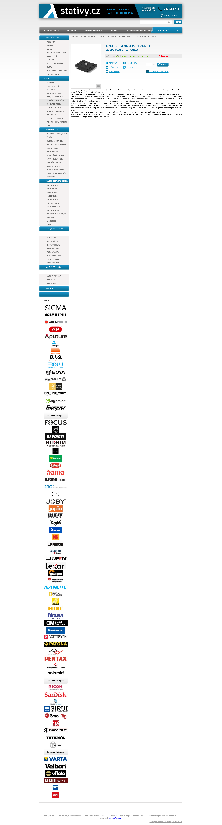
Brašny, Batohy (52, 38)
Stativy (79, 36)
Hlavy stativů (53, 86)
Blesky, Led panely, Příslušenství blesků (56, 143)
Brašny (50, 45)
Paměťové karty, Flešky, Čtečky (57, 135)
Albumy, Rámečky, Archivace (50, 269)
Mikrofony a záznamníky (52, 150)
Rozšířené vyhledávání (170, 22)
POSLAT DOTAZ (132, 63)
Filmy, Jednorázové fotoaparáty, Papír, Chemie (51, 231)
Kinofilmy (51, 238)
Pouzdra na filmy (55, 255)
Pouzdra (51, 42)
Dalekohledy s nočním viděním (57, 215)
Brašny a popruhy (55, 97)
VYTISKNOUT (131, 67)
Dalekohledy (52, 185)
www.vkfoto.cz (115, 818)
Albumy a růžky (54, 276)
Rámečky (51, 279)
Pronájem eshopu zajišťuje (160, 822)
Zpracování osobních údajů (140, 30)
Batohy (50, 49)
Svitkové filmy (54, 241)
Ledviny (50, 60)
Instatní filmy (53, 245)
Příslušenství (53, 74)
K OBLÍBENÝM (114, 72)
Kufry (49, 67)
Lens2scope (52, 221)
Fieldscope (52, 192)
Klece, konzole (54, 107)
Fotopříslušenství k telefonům (56, 175)
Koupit (164, 64)
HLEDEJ (178, 22)
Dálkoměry (52, 189)
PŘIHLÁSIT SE (162, 30)
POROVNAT (113, 63)
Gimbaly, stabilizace (56, 118)
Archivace (51, 283)
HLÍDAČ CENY (114, 67)
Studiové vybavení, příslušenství (55, 113)
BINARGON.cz (177, 822)
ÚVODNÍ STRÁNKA (51, 30)
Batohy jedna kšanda (56, 52)
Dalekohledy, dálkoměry (57, 181)
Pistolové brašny (55, 63)
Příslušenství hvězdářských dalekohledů (53, 206)
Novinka (49, 288)
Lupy (49, 224)
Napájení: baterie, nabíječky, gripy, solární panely (55, 162)
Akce (47, 294)
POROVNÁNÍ (72, 30)
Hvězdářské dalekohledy (52, 198)
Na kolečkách (53, 56)
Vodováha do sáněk (55, 169)
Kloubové (51, 89)
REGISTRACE (175, 30)
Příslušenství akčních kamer (57, 124)
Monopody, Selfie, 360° (57, 93)
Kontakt (115, 30)
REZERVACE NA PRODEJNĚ (159, 72)
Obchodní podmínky (94, 30)
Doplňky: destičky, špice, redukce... (97, 36)
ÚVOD (73, 36)
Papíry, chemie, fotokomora (53, 261)
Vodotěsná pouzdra (56, 155)
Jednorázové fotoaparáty (53, 250)
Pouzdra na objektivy (57, 70)
